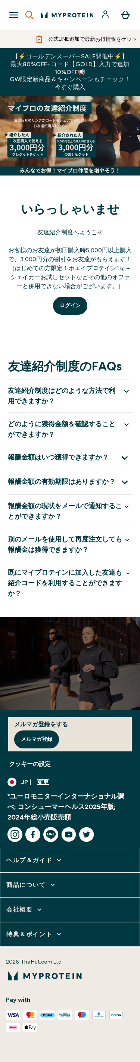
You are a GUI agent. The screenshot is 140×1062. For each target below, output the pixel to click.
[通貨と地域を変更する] (70, 782)
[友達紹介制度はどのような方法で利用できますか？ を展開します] (70, 395)
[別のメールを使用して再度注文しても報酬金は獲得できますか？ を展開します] (70, 544)
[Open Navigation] (14, 15)
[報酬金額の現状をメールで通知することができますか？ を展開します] (70, 511)
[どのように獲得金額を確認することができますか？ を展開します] (70, 429)
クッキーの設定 (30, 763)
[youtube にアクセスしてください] (68, 834)
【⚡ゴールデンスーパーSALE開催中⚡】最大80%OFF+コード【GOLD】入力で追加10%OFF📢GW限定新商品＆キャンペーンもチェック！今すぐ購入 (70, 72)
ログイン (70, 305)
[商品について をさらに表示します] (31, 885)
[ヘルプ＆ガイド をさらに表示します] (34, 860)
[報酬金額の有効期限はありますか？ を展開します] (70, 482)
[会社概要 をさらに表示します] (24, 910)
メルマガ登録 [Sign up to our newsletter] (36, 739)
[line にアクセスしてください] (50, 834)
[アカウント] (106, 15)
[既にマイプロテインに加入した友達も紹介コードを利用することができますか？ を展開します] (70, 583)
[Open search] (29, 15)
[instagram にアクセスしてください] (14, 834)
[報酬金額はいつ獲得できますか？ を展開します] (70, 458)
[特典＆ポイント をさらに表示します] (34, 934)
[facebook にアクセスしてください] (32, 834)
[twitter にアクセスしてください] (86, 834)
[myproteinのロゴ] (67, 15)
